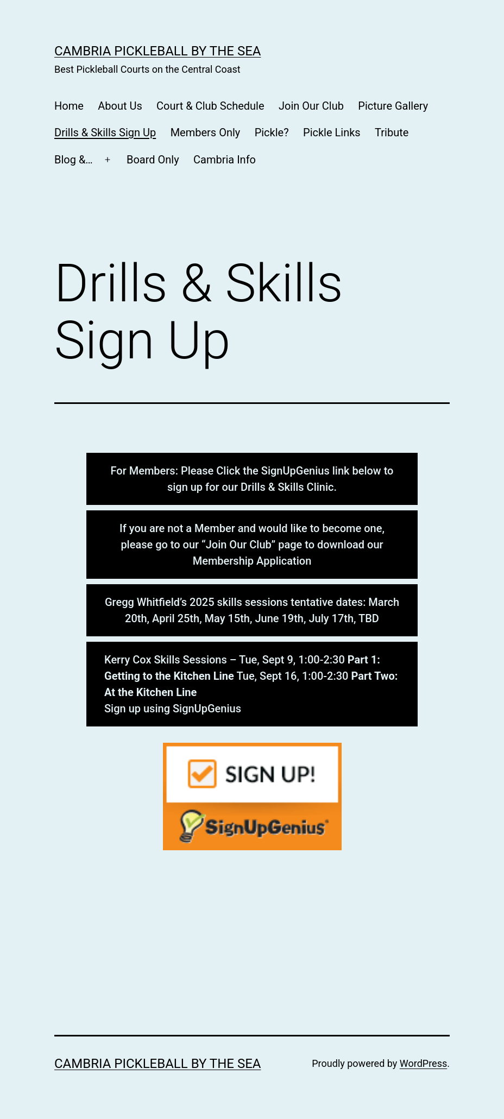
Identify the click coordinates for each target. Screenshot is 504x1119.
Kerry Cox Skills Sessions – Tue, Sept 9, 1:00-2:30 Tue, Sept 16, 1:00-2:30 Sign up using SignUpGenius (251, 684)
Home (69, 105)
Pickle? (272, 132)
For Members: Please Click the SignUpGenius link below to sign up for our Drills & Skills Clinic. (252, 479)
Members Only (206, 132)
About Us (120, 105)
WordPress (423, 1063)
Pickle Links (332, 132)
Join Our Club (311, 105)
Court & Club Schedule (210, 105)
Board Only (153, 159)
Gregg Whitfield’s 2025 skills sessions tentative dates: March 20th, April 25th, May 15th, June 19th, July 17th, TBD (252, 610)
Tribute (391, 132)
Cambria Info (224, 159)
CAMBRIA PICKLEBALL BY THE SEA (157, 51)
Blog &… (73, 159)
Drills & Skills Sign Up (105, 132)
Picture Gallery (393, 105)
